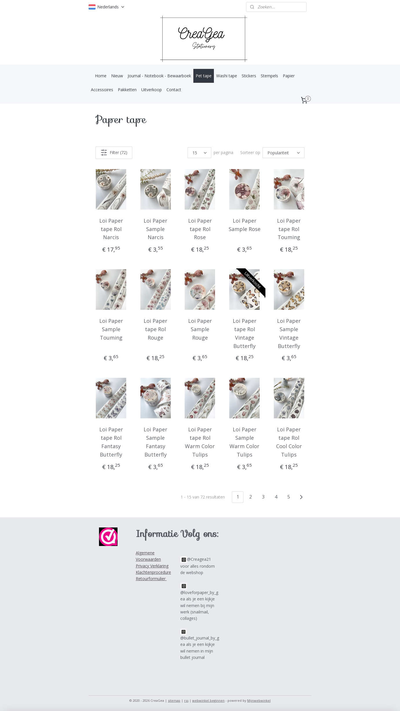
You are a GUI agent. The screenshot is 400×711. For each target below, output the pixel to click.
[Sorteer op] (283, 153)
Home (101, 75)
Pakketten (127, 89)
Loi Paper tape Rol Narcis (111, 229)
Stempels (269, 75)
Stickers (249, 75)
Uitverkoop (151, 89)
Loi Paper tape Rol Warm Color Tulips (200, 442)
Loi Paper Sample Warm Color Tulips (244, 442)
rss (186, 700)
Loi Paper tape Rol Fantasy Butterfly (111, 442)
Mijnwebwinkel (259, 700)
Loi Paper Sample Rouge (200, 329)
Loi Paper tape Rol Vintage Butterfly (244, 333)
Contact (173, 89)
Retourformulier (151, 578)
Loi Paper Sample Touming (111, 329)
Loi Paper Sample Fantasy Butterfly (155, 442)
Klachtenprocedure (153, 572)
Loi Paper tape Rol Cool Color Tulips (289, 442)
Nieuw (117, 75)
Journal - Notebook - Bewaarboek (159, 75)
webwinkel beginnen (208, 700)
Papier (289, 75)
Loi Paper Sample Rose (244, 224)
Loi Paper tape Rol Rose (200, 229)
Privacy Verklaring (152, 566)
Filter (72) (113, 152)
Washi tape (226, 75)
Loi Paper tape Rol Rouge (155, 329)
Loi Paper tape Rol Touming (289, 229)
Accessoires (102, 89)
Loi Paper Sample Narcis (155, 229)
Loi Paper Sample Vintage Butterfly (289, 333)
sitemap (174, 700)
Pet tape (204, 75)
